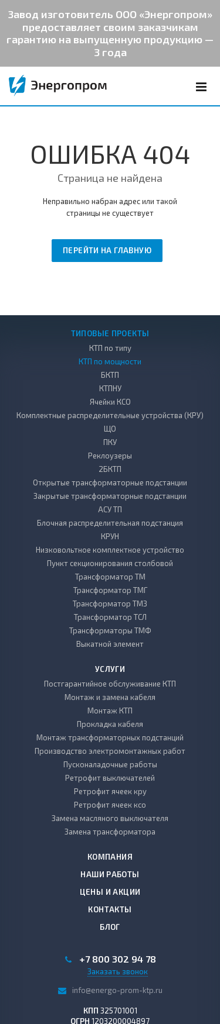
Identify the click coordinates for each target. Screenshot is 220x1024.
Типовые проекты (110, 333)
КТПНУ (110, 388)
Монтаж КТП (110, 710)
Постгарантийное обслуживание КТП (110, 683)
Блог (110, 927)
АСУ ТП (110, 509)
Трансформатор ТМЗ (110, 603)
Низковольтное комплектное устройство (110, 549)
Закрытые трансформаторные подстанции (110, 496)
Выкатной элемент (110, 644)
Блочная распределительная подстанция (110, 522)
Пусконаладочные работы (110, 764)
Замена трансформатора (110, 831)
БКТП (110, 375)
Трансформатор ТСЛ (110, 617)
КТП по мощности (110, 361)
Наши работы (109, 874)
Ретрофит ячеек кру (110, 791)
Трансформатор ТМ (110, 576)
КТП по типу (110, 348)
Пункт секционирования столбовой (110, 563)
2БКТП (110, 469)
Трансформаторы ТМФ (110, 630)
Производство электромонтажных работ (110, 751)
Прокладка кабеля (110, 724)
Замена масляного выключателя (110, 818)
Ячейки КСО (110, 401)
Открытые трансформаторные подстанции (110, 482)
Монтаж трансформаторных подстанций (110, 737)
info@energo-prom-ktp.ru (117, 989)
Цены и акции (110, 892)
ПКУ (110, 442)
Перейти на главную (107, 250)
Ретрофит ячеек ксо (110, 804)
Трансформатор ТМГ (110, 590)
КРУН (110, 536)
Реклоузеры (110, 455)
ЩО (110, 428)
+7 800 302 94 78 (117, 959)
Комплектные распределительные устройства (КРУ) (110, 415)
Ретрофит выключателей (110, 777)
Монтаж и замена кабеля (110, 697)
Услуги (110, 669)
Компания (110, 856)
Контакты (109, 909)
